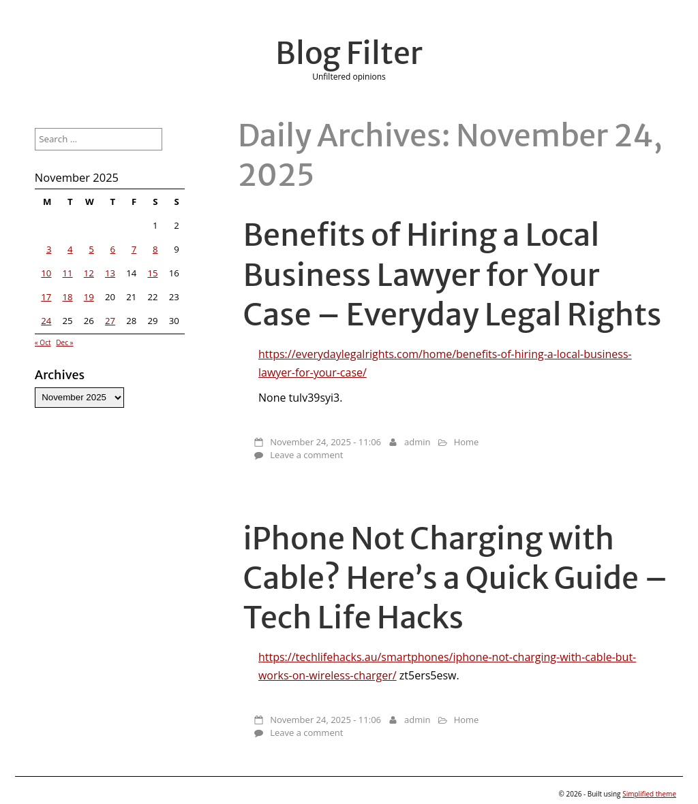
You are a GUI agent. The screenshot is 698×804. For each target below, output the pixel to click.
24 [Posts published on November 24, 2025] (46, 321)
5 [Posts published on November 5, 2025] (91, 249)
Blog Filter (349, 53)
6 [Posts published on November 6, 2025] (113, 249)
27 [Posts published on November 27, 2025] (110, 321)
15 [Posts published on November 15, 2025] (152, 273)
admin (417, 442)
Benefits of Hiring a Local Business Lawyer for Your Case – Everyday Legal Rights (452, 274)
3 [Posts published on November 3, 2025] (49, 249)
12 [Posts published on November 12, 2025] (89, 273)
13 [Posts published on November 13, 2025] (110, 273)
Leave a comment (306, 455)
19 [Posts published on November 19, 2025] (89, 297)
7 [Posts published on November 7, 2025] (134, 249)
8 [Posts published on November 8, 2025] (155, 249)
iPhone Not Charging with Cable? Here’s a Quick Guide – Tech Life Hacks (455, 578)
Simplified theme (649, 794)
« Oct (43, 342)
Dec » (64, 342)
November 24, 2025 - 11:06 (325, 442)
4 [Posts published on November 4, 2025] (70, 249)
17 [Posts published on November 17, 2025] (46, 297)
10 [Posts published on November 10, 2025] (46, 273)
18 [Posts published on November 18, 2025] (68, 297)
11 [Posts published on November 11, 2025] (68, 273)
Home (466, 442)
